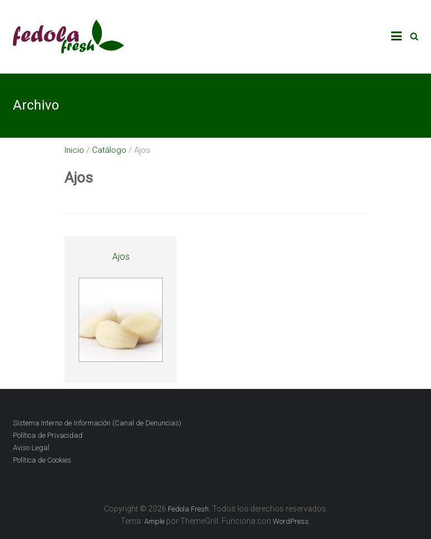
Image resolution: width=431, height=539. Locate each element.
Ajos (121, 256)
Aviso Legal (31, 447)
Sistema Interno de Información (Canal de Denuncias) (97, 423)
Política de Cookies (42, 460)
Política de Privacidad (47, 435)
